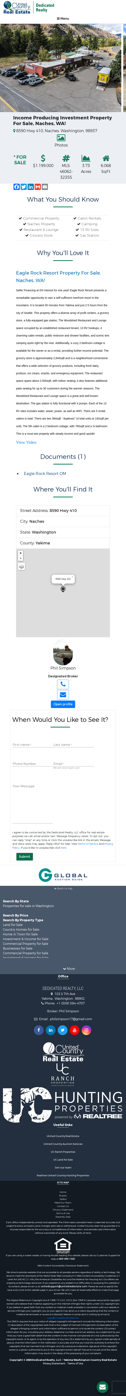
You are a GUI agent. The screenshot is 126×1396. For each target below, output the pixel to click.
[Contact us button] (102, 1387)
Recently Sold (63, 1216)
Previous (8, 63)
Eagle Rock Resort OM (45, 473)
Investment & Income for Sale (26, 939)
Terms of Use (63, 1213)
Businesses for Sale (17, 948)
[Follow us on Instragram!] (86, 1030)
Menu (63, 19)
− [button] (21, 558)
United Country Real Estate (63, 1136)
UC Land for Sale (63, 1159)
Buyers (63, 1195)
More (69, 969)
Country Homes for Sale (21, 930)
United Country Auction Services (63, 1144)
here (63, 847)
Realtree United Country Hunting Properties (63, 1175)
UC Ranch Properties (63, 1151)
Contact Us (63, 1206)
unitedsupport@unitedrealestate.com (64, 1286)
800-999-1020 (67, 1258)
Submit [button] (24, 857)
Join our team (63, 1167)
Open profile (63, 704)
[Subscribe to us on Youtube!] (74, 1030)
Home (63, 1192)
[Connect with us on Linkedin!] (51, 1030)
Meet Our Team (63, 1202)
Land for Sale (13, 925)
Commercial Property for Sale (25, 944)
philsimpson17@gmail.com (71, 1019)
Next (118, 63)
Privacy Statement (63, 1209)
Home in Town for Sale (20, 934)
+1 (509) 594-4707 (71, 1003)
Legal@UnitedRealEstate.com (63, 1317)
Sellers (63, 1199)
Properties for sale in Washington (28, 906)
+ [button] (21, 553)
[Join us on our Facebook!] (39, 1030)
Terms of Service (88, 844)
